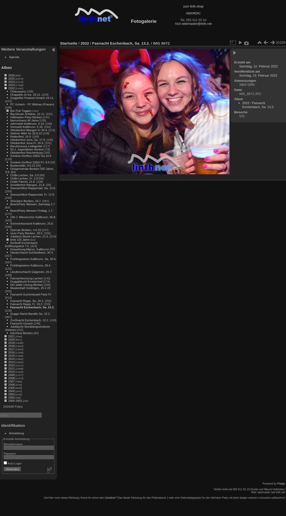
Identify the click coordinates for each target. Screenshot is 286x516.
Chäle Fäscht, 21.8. (22, 181)
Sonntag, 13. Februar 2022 (258, 75)
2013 (11, 362)
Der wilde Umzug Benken (26, 284)
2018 (11, 345)
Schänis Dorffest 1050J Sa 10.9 (30, 155)
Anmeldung (16, 433)
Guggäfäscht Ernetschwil (26, 281)
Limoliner (110, 497)
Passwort (10, 453)
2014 (11, 358)
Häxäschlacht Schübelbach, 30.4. (32, 252)
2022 (11, 88)
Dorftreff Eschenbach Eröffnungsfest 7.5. (21, 244)
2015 (11, 355)
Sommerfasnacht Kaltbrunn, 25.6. (32, 223)
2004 (11, 391)
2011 (11, 368)
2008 (11, 378)
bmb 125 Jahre (20, 239)
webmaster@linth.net (197, 24)
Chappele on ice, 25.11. (25, 94)
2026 (11, 75)
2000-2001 (15, 400)
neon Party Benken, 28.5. (26, 233)
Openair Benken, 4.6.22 (25, 229)
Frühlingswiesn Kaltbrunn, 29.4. (30, 265)
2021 (11, 336)
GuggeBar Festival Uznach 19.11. (32, 97)
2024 (11, 81)
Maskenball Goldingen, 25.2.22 (30, 287)
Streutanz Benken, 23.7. (25, 200)
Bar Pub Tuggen (20, 110)
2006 (11, 384)
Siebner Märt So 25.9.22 (26, 133)
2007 (11, 381)
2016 (11, 352)
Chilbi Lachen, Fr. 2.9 (24, 178)
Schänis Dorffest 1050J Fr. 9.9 (29, 162)
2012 (11, 365)
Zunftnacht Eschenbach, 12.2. (29, 320)
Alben (6, 67)
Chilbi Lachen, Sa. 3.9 (24, 175)
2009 (11, 374)
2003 (11, 394)
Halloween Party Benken (26, 117)
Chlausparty (18, 91)
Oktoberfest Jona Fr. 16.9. (27, 142)
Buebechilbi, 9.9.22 (22, 165)
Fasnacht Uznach (21, 323)
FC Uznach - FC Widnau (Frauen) (32, 104)
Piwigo (281, 483)
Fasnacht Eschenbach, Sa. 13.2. (32, 307)
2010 (11, 371)
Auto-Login (13, 463)
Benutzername (13, 444)
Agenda (14, 56)
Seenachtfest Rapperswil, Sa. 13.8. (33, 188)
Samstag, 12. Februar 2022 (258, 66)
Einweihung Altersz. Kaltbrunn (29, 249)
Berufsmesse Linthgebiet (26, 146)
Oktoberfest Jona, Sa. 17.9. (28, 139)
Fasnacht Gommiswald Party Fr (30, 294)
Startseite (68, 43)
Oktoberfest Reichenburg (26, 152)
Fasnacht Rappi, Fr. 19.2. (26, 304)
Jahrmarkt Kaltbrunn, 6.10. (27, 123)
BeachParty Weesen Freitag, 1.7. (31, 210)
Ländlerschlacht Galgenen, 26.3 (30, 271)
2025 (11, 78)
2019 (11, 342)
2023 (11, 84)
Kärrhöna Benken (21, 333)
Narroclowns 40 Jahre (24, 120)
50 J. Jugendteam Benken (27, 149)
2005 (11, 387)
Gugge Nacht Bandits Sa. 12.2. (30, 313)
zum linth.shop (193, 6)
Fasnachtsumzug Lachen (26, 278)
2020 (11, 339)
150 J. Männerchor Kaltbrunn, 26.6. (33, 217)
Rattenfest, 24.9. (21, 136)
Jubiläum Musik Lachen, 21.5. (29, 236)
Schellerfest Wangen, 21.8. (27, 184)
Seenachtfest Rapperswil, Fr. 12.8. (32, 194)
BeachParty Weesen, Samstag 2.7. (33, 204)
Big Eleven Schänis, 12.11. (27, 113)
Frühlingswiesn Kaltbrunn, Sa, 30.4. (33, 258)
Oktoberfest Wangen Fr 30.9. (29, 130)
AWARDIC (193, 13)
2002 (11, 397)
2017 (11, 349)
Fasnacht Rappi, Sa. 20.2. (27, 300)
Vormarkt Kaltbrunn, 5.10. (26, 126)
